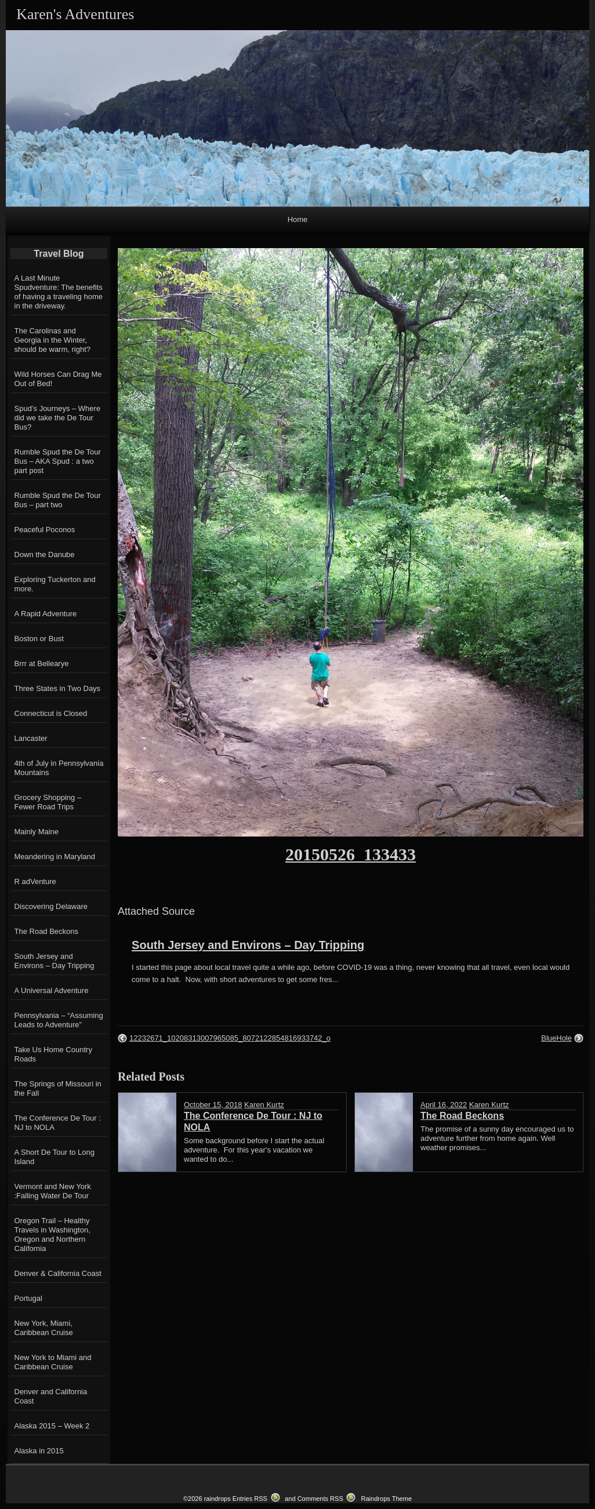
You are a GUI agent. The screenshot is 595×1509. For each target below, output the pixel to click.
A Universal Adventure (51, 990)
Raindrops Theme (386, 1498)
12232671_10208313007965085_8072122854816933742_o (230, 1038)
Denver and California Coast (51, 1396)
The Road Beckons (46, 931)
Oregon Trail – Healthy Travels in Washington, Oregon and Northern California (52, 1234)
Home (298, 219)
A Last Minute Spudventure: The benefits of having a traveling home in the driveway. (58, 292)
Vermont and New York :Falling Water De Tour (52, 1191)
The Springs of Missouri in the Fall (57, 1088)
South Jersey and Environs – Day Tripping (248, 945)
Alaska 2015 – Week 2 (52, 1425)
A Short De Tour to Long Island (54, 1157)
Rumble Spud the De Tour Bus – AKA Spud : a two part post (57, 461)
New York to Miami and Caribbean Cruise (53, 1362)
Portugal (28, 1298)
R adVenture (35, 881)
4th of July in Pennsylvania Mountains (59, 768)
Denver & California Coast (57, 1273)
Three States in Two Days (57, 688)
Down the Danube (44, 554)
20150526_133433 (350, 854)
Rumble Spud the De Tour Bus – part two (57, 500)
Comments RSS (320, 1498)
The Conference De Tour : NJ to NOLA (57, 1123)
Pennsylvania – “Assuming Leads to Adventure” (58, 1020)
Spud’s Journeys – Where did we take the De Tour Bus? (57, 417)
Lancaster (31, 738)
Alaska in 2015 (39, 1450)
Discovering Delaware (51, 906)
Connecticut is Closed (51, 713)
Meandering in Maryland (54, 856)
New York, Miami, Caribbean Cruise (43, 1328)
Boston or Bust (39, 638)
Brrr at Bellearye (41, 663)
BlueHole (556, 1038)
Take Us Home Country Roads (53, 1054)
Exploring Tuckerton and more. (55, 584)
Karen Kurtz (264, 1104)
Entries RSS (250, 1498)
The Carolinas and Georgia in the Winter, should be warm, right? (52, 340)
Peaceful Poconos (44, 529)
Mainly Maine (36, 831)
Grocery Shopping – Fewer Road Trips (48, 802)
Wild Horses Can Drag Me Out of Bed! (58, 379)
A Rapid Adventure (45, 613)
